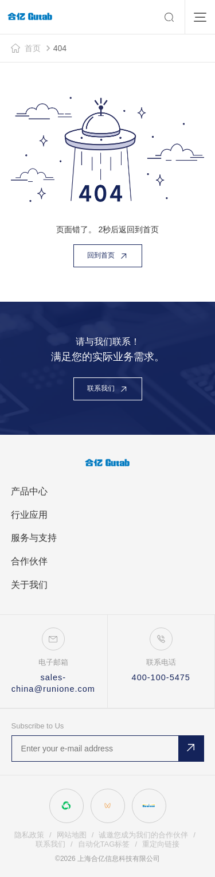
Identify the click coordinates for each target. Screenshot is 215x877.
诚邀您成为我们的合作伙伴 (143, 835)
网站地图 (72, 835)
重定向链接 (160, 844)
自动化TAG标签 (104, 844)
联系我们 (50, 844)
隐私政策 (29, 835)
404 (60, 48)
